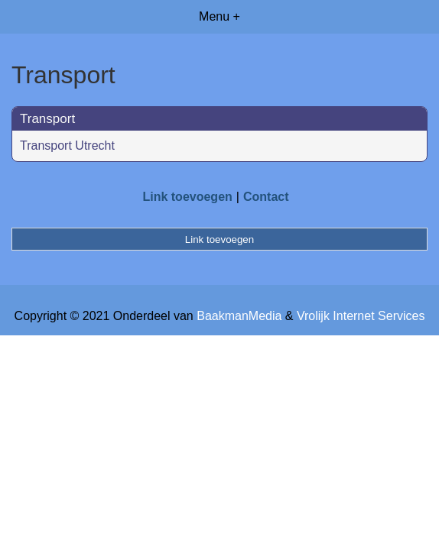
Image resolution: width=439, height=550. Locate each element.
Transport (47, 119)
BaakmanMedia (239, 315)
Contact (266, 196)
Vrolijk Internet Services (360, 315)
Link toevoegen (187, 196)
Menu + (219, 16)
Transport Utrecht (67, 145)
